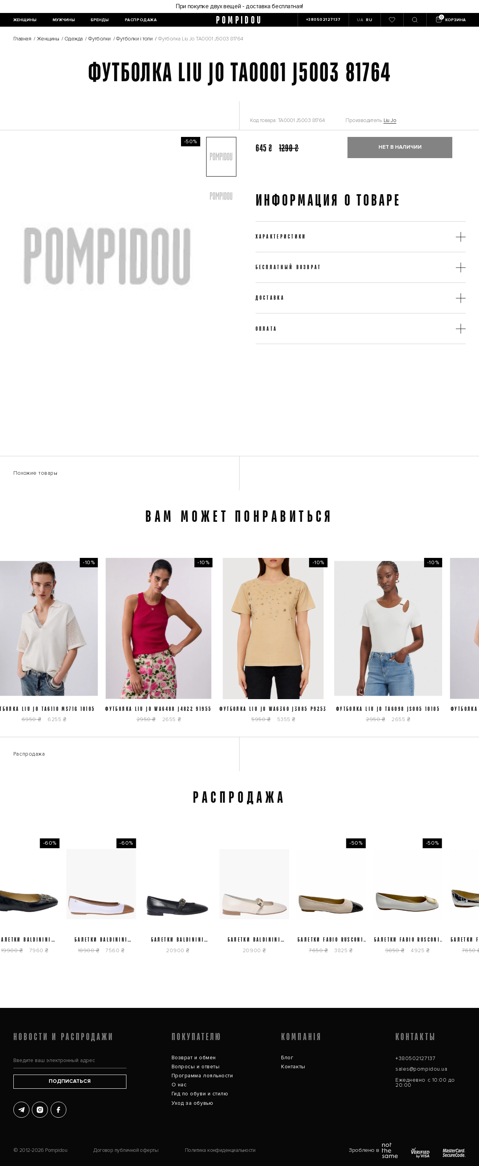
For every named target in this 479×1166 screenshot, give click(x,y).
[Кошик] (450, 20)
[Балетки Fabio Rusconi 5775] (334, 899)
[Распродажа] (141, 20)
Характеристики (281, 236)
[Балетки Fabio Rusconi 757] (411, 899)
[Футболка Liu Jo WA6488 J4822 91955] (162, 644)
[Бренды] (100, 20)
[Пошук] (414, 20)
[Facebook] (59, 1110)
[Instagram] (40, 1110)
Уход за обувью (193, 1103)
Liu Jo (390, 120)
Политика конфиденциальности (220, 1150)
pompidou (239, 20)
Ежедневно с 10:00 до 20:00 (425, 1083)
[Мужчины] (63, 20)
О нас (179, 1085)
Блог (287, 1058)
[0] (392, 20)
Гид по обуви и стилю (200, 1094)
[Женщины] (25, 20)
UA (360, 20)
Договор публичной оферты (125, 1150)
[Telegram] (21, 1110)
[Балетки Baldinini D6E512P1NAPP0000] (181, 899)
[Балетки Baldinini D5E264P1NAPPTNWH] (105, 899)
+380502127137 (415, 1058)
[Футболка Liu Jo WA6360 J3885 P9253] (277, 644)
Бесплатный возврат (289, 267)
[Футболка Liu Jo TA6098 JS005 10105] (392, 644)
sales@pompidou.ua (421, 1069)
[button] (221, 157)
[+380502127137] (323, 20)
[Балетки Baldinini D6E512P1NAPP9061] (258, 899)
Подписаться (70, 1081)
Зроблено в (373, 1150)
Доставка (270, 297)
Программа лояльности (202, 1076)
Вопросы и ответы (196, 1067)
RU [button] (369, 20)
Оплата (267, 328)
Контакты (293, 1067)
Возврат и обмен (194, 1058)
